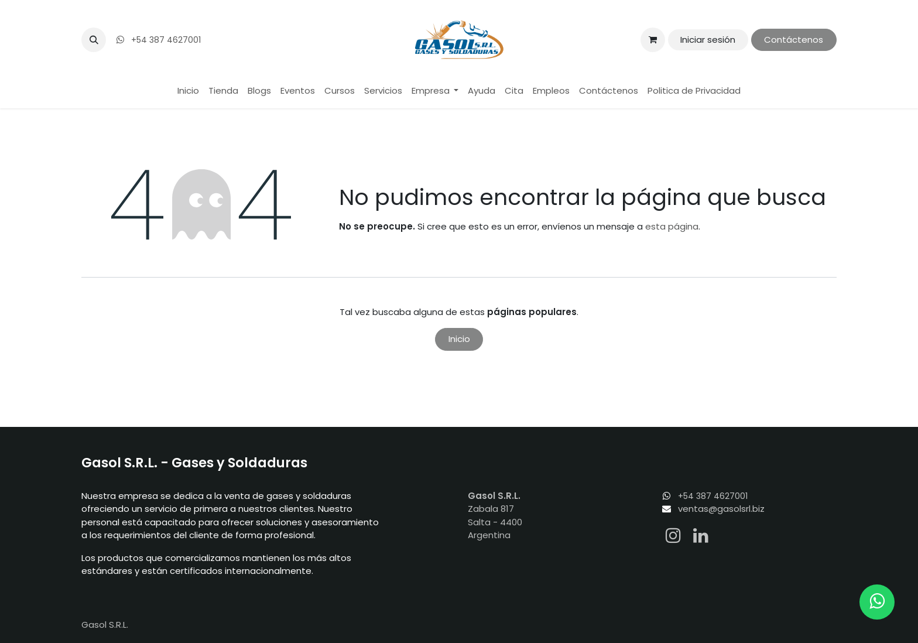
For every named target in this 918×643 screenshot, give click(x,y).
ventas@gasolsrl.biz (721, 508)
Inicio (459, 339)
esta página (671, 226)
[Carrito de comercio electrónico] (652, 40)
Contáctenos (793, 39)
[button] (93, 40)
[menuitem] (188, 91)
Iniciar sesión (707, 39)
